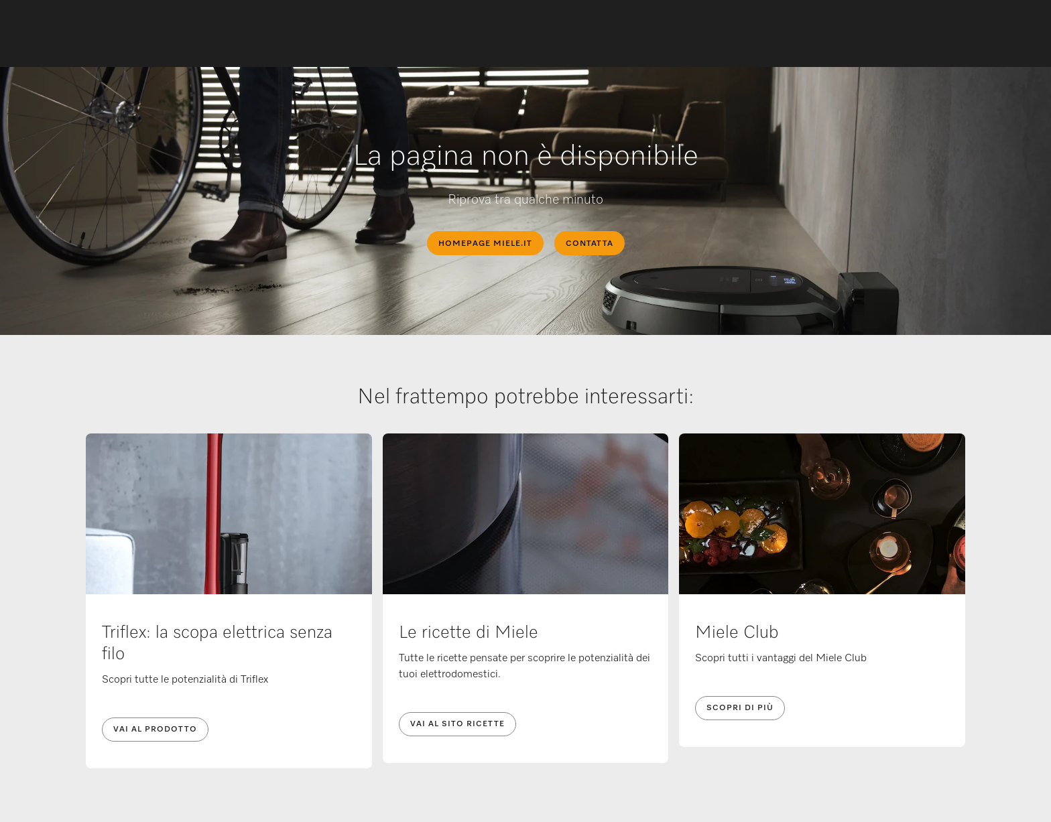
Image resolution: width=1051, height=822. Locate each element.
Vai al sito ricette (457, 724)
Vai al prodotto (155, 730)
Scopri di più (740, 708)
